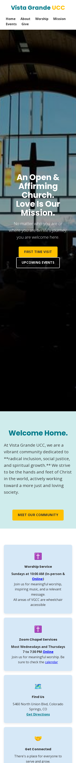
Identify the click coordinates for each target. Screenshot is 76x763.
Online (37, 579)
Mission (59, 19)
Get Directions (38, 714)
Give (25, 24)
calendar (51, 662)
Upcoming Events (38, 262)
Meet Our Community (38, 515)
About (25, 19)
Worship (41, 19)
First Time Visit (38, 252)
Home (11, 19)
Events (11, 24)
